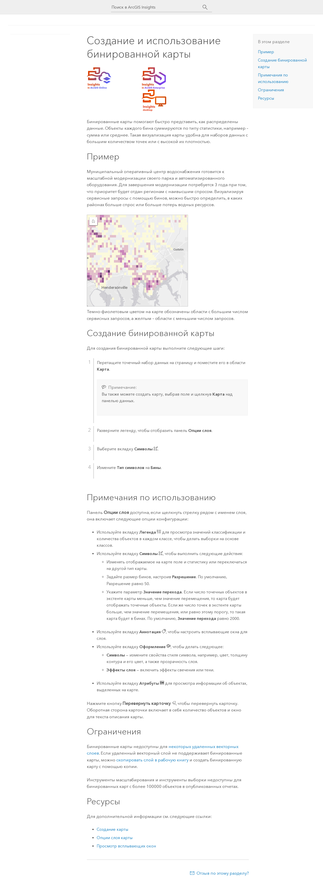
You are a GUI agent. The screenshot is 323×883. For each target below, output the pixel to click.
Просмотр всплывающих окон (126, 846)
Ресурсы (266, 98)
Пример (266, 51)
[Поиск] (205, 7)
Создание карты (112, 829)
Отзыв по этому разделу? (223, 873)
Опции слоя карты (114, 837)
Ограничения (271, 90)
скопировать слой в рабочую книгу (152, 759)
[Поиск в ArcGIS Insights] (157, 7)
